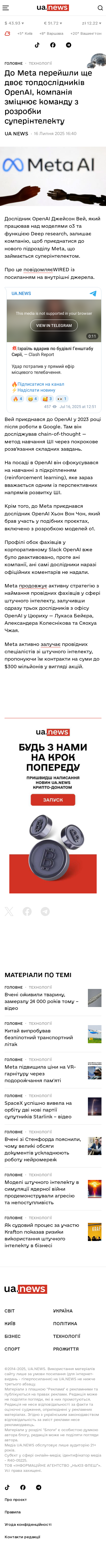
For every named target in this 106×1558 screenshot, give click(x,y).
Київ (10, 1323)
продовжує (33, 585)
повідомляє (38, 269)
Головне (14, 63)
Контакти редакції (22, 1537)
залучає (50, 644)
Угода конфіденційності (28, 1524)
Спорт (12, 1349)
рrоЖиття (66, 1349)
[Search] (100, 8)
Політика (65, 1323)
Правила (13, 1512)
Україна (63, 1311)
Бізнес (13, 1336)
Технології (40, 63)
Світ (10, 1311)
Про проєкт (16, 1499)
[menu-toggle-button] (5, 8)
